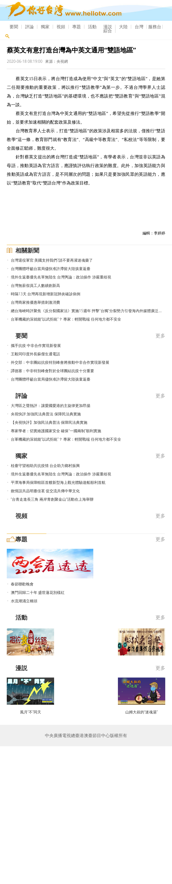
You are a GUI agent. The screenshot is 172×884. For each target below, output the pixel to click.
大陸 (123, 27)
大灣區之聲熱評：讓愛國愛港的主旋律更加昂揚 (50, 405)
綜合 (107, 31)
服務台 (154, 27)
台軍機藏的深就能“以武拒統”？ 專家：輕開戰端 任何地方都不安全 (66, 319)
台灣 (139, 27)
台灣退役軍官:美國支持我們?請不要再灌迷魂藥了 (52, 260)
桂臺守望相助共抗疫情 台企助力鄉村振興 (45, 465)
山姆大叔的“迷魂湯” (141, 711)
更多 (160, 335)
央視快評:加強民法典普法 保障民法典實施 (46, 413)
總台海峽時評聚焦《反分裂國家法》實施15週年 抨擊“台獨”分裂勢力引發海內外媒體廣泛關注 (88, 310)
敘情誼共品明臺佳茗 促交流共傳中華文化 (45, 490)
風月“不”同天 (30, 711)
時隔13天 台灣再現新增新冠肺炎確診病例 (46, 293)
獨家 (45, 27)
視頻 (61, 27)
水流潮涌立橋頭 (24, 600)
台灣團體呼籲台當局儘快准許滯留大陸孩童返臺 (50, 268)
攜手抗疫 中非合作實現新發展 (36, 345)
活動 (92, 27)
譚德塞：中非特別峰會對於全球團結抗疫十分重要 (52, 370)
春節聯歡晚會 (22, 584)
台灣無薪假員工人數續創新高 (35, 285)
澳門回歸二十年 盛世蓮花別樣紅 (38, 592)
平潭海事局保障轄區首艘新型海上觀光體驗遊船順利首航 (58, 482)
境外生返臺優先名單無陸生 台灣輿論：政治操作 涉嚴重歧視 (61, 277)
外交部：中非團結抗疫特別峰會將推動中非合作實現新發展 (60, 362)
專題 (76, 27)
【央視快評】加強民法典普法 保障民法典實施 (49, 422)
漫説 (107, 27)
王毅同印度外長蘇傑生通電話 (35, 353)
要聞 (13, 27)
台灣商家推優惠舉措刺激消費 (35, 302)
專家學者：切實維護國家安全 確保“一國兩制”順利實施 (56, 430)
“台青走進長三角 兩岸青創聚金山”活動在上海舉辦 (52, 499)
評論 (29, 27)
